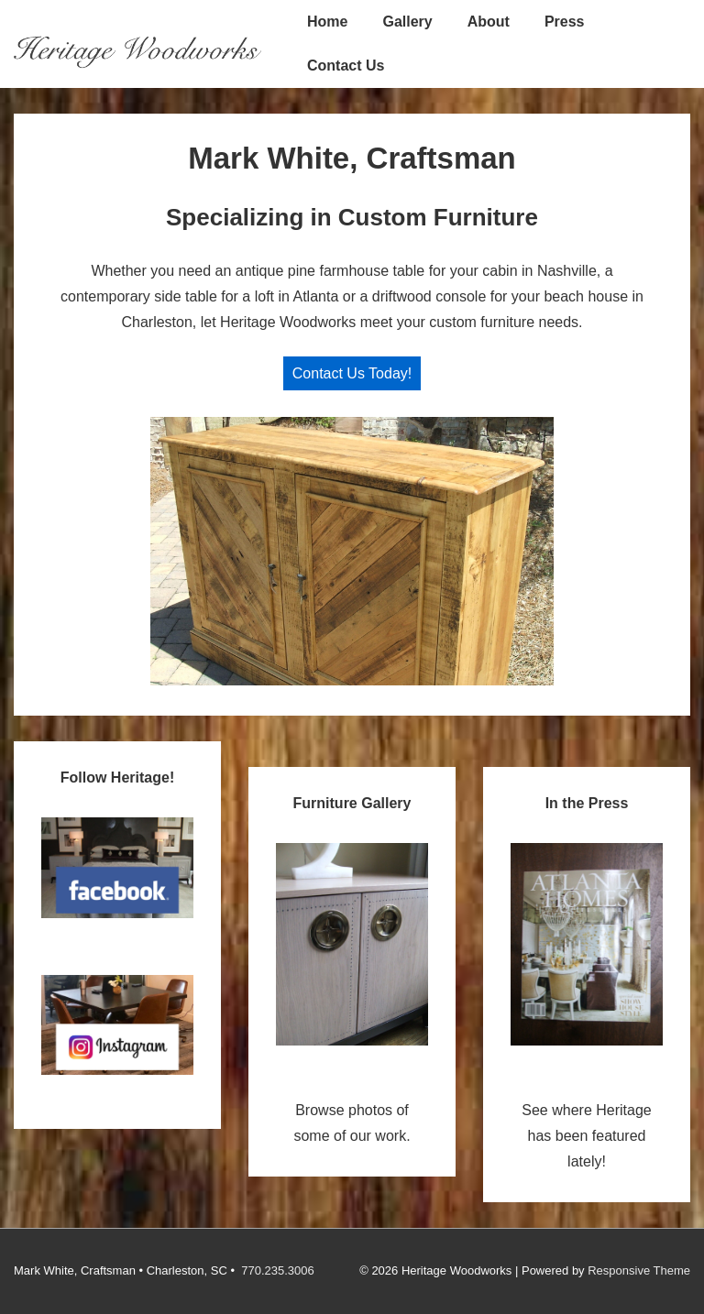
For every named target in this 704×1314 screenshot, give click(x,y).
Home (327, 21)
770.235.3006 (277, 1270)
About (489, 21)
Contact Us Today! (352, 373)
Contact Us (345, 65)
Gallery (407, 21)
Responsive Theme (639, 1270)
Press (564, 21)
